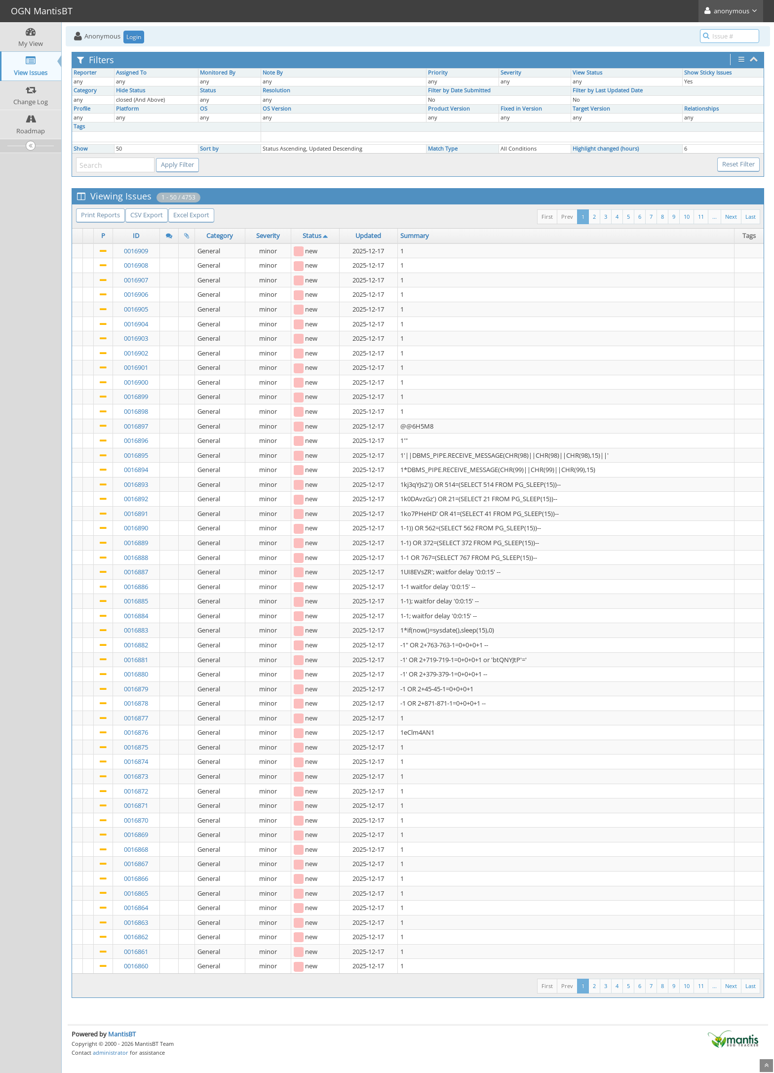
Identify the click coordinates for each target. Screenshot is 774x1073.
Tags (79, 126)
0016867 (136, 863)
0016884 (136, 615)
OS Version (277, 108)
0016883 (136, 630)
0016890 (136, 527)
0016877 (136, 718)
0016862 (136, 936)
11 (701, 216)
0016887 (136, 571)
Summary (414, 235)
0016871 (136, 805)
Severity (511, 72)
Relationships (701, 108)
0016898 (136, 411)
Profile (82, 108)
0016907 (136, 280)
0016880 (136, 674)
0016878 (136, 703)
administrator (110, 1052)
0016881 (136, 659)
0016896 (136, 440)
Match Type (443, 148)
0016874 (136, 761)
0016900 (136, 382)
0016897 (136, 426)
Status (208, 90)
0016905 (136, 309)
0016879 (136, 688)
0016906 (136, 294)
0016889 (136, 542)
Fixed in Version (521, 108)
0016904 (136, 323)
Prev (567, 216)
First (547, 216)
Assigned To (131, 72)
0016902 (136, 353)
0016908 (136, 265)
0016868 (136, 849)
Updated (368, 235)
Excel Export (191, 214)
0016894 (136, 469)
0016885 (136, 600)
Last (750, 216)
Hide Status (130, 90)
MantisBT (122, 1034)
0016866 (136, 878)
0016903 (136, 338)
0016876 (136, 732)
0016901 (136, 367)
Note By (273, 72)
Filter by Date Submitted (459, 90)
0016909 (136, 250)
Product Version (449, 108)
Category (85, 90)
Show (81, 148)
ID (136, 235)
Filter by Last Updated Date (608, 90)
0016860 (136, 965)
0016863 (136, 922)
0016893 (136, 484)
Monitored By (217, 72)
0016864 (136, 907)
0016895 (136, 455)
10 (687, 216)
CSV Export (146, 214)
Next (731, 216)
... (714, 216)
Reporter (85, 72)
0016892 (136, 498)
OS (203, 108)
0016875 (136, 747)
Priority (438, 72)
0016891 (136, 513)
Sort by (209, 148)
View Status (587, 72)
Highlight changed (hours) (606, 148)
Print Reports (100, 214)
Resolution (276, 90)
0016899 (136, 396)
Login (133, 37)
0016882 (136, 644)
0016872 (136, 791)
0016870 (136, 820)
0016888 (136, 557)
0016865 (136, 893)
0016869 (136, 834)
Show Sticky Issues (708, 72)
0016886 (136, 586)
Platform (127, 108)
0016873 (136, 776)
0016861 (136, 951)
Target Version (591, 108)
